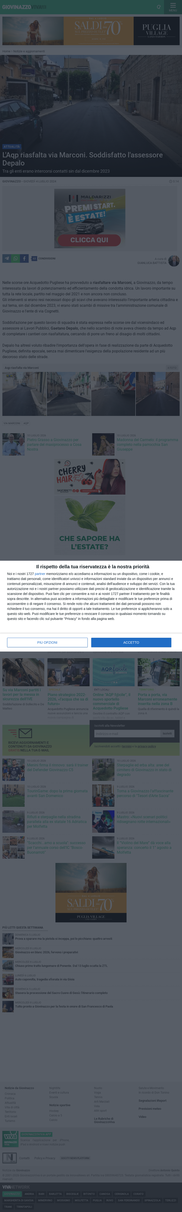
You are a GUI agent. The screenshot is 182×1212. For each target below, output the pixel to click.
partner (40, 573)
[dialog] (91, 606)
